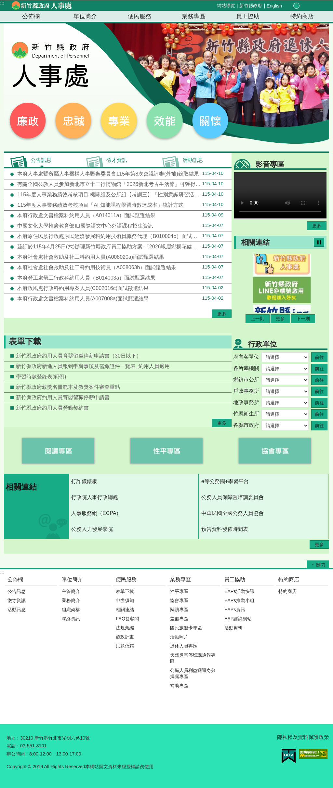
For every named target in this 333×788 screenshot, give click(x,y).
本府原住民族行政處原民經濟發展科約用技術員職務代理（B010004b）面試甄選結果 (119, 236)
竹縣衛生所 (246, 413)
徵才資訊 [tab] (116, 160)
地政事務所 (246, 402)
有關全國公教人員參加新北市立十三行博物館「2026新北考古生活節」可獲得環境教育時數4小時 (124, 184)
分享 (310, 5)
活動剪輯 (233, 627)
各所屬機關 (246, 368)
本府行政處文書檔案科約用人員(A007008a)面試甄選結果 (119, 298)
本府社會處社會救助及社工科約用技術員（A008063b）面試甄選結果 (119, 267)
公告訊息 (16, 591)
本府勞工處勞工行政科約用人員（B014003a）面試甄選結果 (119, 278)
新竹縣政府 (250, 5)
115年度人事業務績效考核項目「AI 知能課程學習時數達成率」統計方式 (119, 205)
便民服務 (139, 16)
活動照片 (179, 636)
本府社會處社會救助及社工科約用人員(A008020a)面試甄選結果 (119, 257)
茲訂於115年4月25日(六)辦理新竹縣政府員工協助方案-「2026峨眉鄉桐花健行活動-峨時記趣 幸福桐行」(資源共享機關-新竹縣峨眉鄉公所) (124, 246)
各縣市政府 (246, 425)
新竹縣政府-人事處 (41, 5)
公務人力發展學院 (92, 529)
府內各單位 (246, 357)
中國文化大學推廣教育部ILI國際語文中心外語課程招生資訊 (119, 226)
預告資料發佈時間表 (224, 529)
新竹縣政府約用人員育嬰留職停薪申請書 (63, 397)
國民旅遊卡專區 (186, 627)
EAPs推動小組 (239, 600)
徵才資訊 (16, 600)
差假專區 (179, 618)
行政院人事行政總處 (94, 497)
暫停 (319, 242)
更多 (221, 313)
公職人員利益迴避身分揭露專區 (193, 673)
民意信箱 (125, 646)
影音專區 (270, 164)
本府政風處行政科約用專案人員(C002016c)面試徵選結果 (119, 288)
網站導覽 (226, 5)
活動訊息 (16, 609)
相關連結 (255, 242)
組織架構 (71, 609)
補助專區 (179, 685)
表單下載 (25, 341)
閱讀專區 (179, 609)
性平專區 (179, 591)
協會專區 (179, 600)
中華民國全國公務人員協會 (232, 513)
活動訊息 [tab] (192, 160)
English (274, 5)
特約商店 (302, 16)
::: (2, 3)
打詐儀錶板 (84, 481)
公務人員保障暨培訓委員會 (232, 497)
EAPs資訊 (234, 609)
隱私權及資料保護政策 (303, 737)
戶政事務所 (246, 391)
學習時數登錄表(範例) (41, 376)
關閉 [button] (320, 564)
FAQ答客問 (127, 618)
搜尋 (318, 6)
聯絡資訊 (71, 618)
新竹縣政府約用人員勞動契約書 (52, 408)
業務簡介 (71, 600)
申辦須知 (125, 600)
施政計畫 (125, 636)
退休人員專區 (183, 646)
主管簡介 (71, 591)
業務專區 (193, 16)
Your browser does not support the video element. (280, 195)
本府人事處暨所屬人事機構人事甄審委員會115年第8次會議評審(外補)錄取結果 (119, 174)
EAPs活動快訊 (239, 591)
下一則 (303, 318)
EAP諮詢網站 (238, 618)
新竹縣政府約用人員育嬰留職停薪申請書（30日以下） (78, 356)
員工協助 (248, 16)
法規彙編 (125, 627)
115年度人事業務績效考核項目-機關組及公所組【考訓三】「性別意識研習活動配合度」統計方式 (124, 194)
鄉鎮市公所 (246, 379)
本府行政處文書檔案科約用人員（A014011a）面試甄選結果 (119, 215)
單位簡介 (85, 16)
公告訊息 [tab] (41, 160)
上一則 (257, 318)
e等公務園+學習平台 (225, 481)
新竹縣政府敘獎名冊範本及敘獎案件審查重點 (68, 387)
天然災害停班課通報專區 (193, 658)
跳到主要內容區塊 (3, 3)
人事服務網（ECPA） (96, 513)
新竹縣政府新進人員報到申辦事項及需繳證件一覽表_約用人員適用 (93, 366)
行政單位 (262, 344)
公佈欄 (31, 16)
